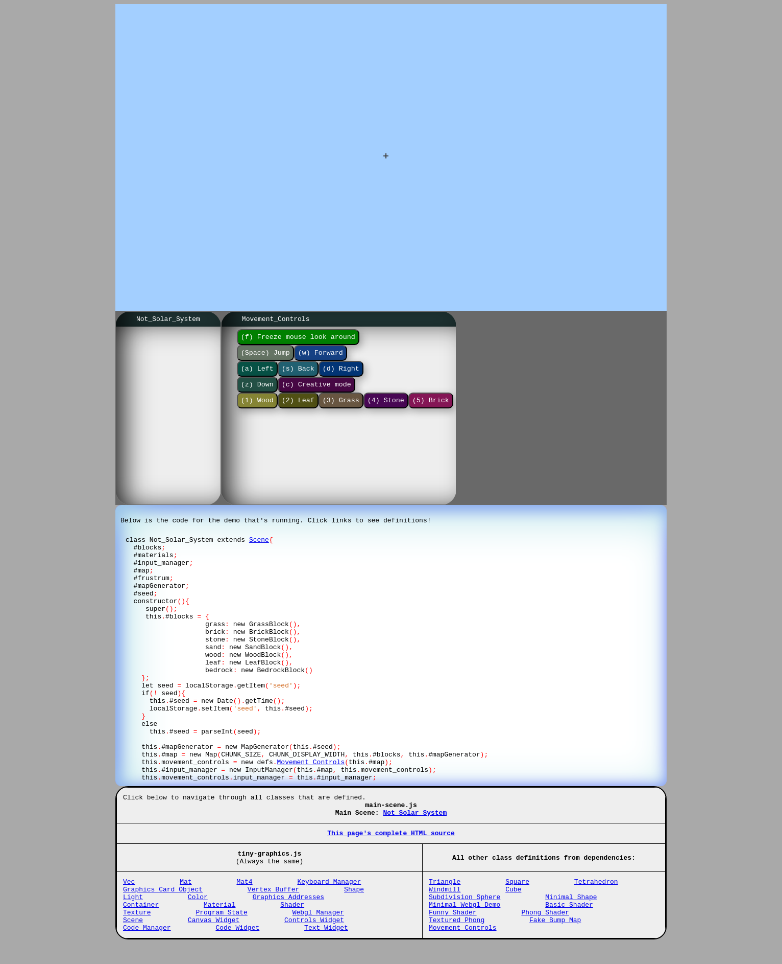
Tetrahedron (596, 892)
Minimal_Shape (571, 910)
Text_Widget (326, 947)
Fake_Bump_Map (555, 938)
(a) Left (257, 374)
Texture (137, 929)
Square (517, 892)
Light (133, 910)
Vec (129, 892)
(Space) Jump (265, 356)
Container (141, 920)
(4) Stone (386, 409)
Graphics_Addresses (288, 910)
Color (198, 910)
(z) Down (257, 391)
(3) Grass (341, 409)
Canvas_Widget (213, 938)
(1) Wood (257, 409)
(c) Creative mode (316, 391)
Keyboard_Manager (329, 892)
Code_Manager (147, 947)
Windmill (444, 901)
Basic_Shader (569, 920)
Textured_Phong (456, 938)
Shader (292, 920)
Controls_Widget (314, 938)
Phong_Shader (545, 929)
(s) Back (298, 374)
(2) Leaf (298, 409)
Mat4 (244, 892)
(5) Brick (430, 409)
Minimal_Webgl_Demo (464, 920)
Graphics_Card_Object (163, 901)
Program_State (221, 929)
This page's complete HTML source (391, 839)
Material (219, 920)
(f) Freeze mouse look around (298, 339)
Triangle (444, 892)
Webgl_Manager (318, 929)
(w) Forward (320, 356)
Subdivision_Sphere (464, 910)
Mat (185, 892)
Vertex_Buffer (273, 901)
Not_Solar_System (415, 817)
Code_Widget (237, 947)
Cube (513, 901)
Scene (259, 542)
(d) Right (341, 374)
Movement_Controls (463, 947)
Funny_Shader (453, 929)
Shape (354, 901)
